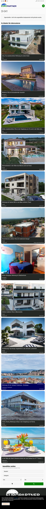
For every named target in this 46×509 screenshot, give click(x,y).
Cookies (16, 498)
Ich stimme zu (5, 504)
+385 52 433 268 (40, 1)
